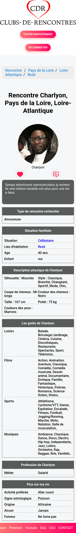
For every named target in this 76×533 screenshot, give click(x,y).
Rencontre (13, 70)
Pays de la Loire (41, 70)
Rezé (31, 74)
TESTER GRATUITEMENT (38, 34)
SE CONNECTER (38, 47)
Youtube (31, 528)
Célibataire (46, 241)
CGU (52, 528)
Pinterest (15, 528)
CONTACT (65, 528)
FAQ (43, 528)
